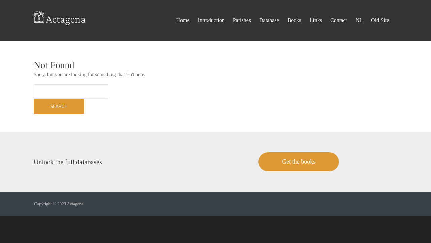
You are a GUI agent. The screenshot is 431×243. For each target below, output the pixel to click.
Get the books (299, 161)
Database (269, 11)
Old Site (380, 11)
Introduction (211, 11)
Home (182, 11)
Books (294, 11)
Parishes (242, 11)
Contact (338, 11)
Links (316, 11)
